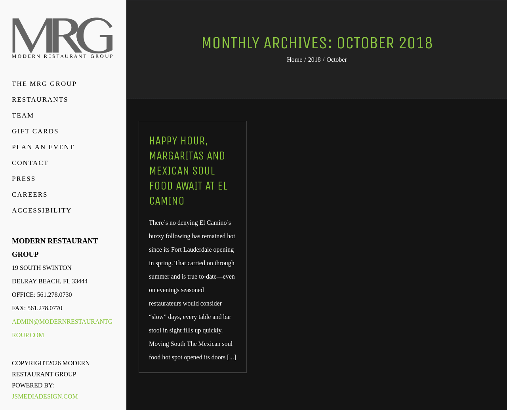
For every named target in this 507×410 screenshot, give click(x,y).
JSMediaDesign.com (45, 396)
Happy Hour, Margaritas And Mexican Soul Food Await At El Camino (188, 170)
